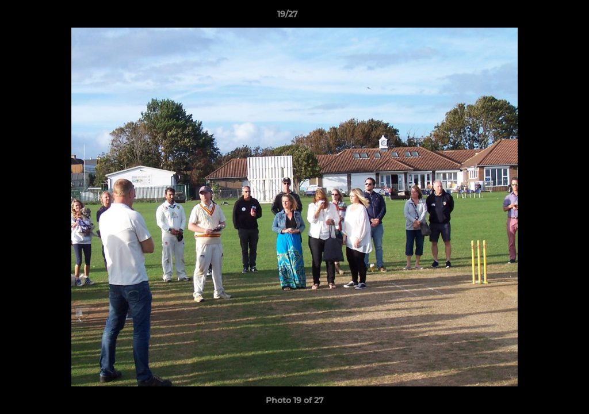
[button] (541, 17)
